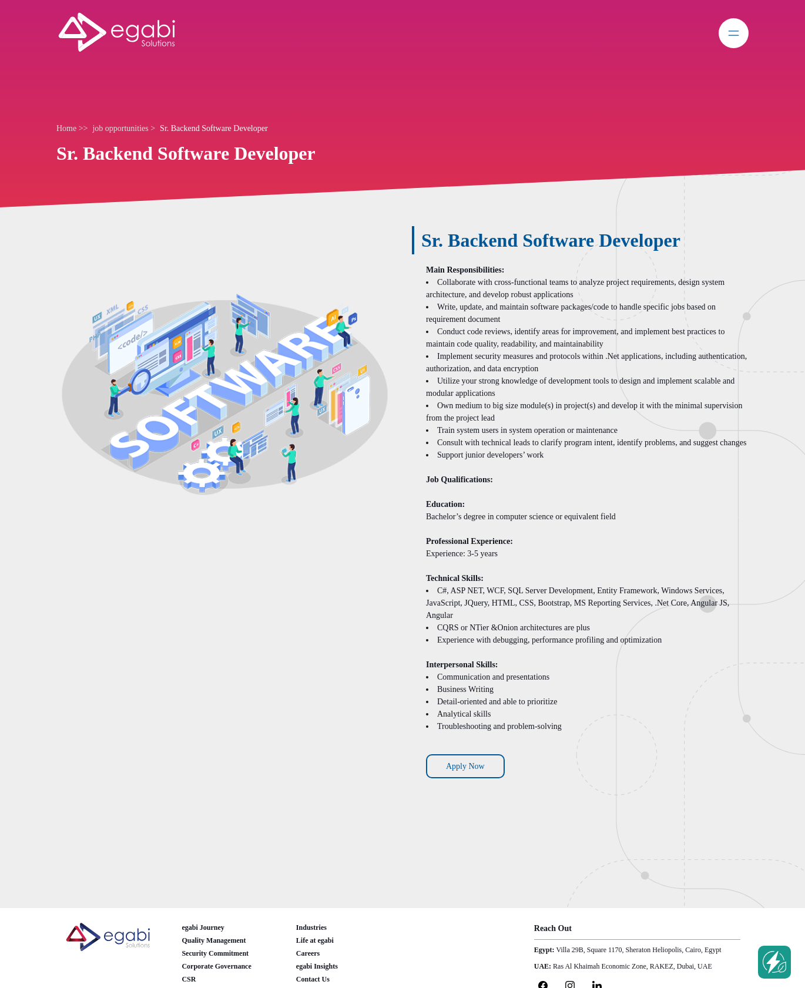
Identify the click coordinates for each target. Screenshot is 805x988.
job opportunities (121, 128)
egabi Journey (203, 927)
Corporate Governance (216, 966)
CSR (189, 979)
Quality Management (214, 940)
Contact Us (313, 979)
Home (67, 128)
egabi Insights (317, 966)
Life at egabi (315, 940)
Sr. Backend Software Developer (214, 128)
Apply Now (465, 766)
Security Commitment (215, 953)
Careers (308, 953)
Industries (311, 927)
